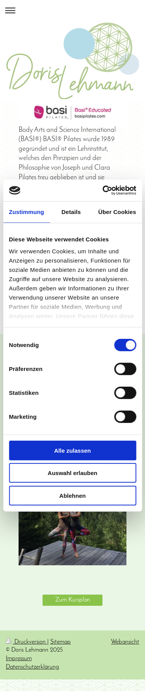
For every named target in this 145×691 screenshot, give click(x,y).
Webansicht (125, 642)
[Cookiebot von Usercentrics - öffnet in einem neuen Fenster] (103, 190)
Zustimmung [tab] (26, 211)
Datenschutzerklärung (32, 667)
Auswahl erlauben (72, 473)
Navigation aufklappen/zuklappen (72, 10)
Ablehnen (72, 495)
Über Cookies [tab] (117, 211)
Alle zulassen (72, 450)
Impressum (19, 659)
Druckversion (26, 642)
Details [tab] (71, 211)
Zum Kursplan (72, 600)
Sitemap (60, 642)
